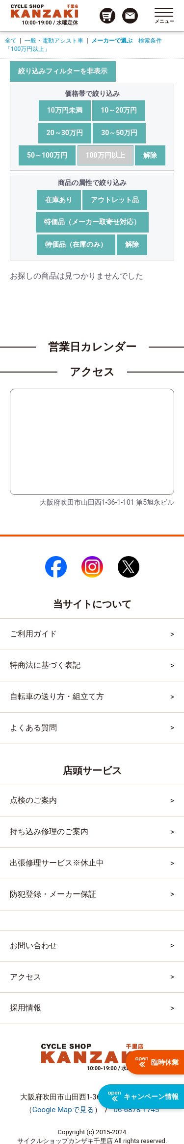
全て (11, 40)
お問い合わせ (33, 945)
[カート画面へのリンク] (107, 15)
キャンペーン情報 (143, 1096)
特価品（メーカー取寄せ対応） (92, 222)
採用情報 (25, 1007)
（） (63, 1109)
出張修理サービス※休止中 (57, 862)
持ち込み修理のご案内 (49, 831)
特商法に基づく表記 (45, 665)
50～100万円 (47, 155)
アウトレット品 (115, 200)
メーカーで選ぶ (111, 40)
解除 (150, 155)
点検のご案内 (33, 800)
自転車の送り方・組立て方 (57, 696)
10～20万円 (119, 110)
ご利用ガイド (33, 633)
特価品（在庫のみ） (76, 244)
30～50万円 (119, 133)
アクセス (25, 976)
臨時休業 (157, 1062)
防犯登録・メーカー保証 (53, 894)
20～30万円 (65, 133)
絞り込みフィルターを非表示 (62, 71)
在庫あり (59, 200)
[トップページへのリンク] (44, 10)
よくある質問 (33, 727)
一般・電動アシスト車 (54, 40)
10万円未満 (64, 110)
